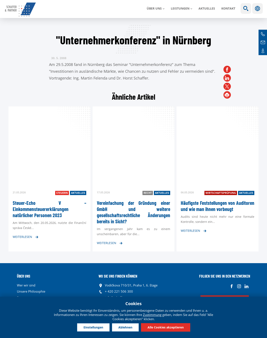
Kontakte (263, 51)
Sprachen (257, 8)
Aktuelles (207, 8)
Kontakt (228, 8)
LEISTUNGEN (180, 8)
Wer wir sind (26, 285)
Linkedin (246, 286)
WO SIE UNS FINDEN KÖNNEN (118, 276)
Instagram (239, 286)
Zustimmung (152, 315)
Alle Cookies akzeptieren (166, 327)
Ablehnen (125, 327)
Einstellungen (93, 327)
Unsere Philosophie (31, 291)
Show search (246, 8)
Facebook (231, 286)
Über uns (154, 8)
